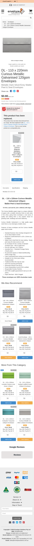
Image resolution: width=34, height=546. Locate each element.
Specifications (16, 188)
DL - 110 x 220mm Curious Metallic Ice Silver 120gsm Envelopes (25, 420)
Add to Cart (17, 179)
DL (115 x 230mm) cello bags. (22, 207)
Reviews (9, 191)
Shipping (25, 188)
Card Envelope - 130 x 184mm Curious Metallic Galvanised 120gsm (25, 339)
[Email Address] (17, 513)
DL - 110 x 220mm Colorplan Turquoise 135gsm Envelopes (8, 420)
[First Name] (17, 508)
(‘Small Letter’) (9, 251)
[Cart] (30, 11)
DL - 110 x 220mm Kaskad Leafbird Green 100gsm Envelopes (25, 384)
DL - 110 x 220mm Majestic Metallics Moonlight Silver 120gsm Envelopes (16, 124)
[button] (1, 460)
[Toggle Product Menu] (2, 11)
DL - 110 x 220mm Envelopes (12, 23)
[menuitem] (11, 91)
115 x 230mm (19, 247)
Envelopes (11, 22)
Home (4, 22)
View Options (8, 357)
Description (6, 188)
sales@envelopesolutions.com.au (19, 540)
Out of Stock (8, 321)
